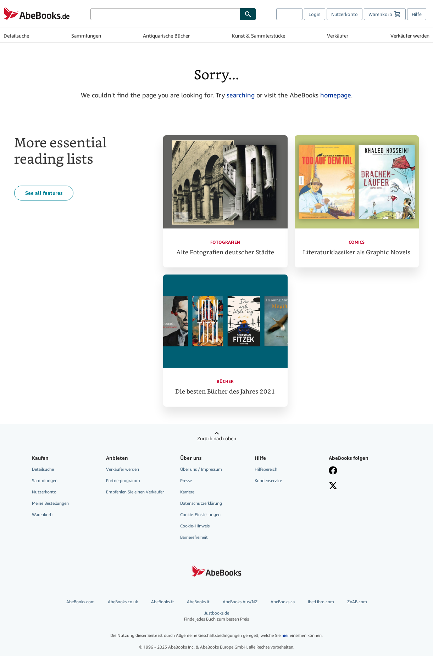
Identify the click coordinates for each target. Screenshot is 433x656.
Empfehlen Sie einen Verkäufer (135, 491)
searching (241, 95)
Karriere (187, 491)
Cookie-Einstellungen (200, 514)
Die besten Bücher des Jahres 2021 (225, 391)
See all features (43, 193)
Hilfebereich (266, 469)
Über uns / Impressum (201, 469)
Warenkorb (42, 514)
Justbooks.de (216, 616)
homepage (335, 95)
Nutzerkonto (344, 14)
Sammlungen (86, 36)
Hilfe (417, 14)
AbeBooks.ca (283, 601)
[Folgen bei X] (361, 486)
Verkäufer (337, 36)
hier (285, 635)
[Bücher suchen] (165, 14)
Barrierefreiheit (194, 537)
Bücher (225, 381)
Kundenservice (268, 480)
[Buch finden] (248, 14)
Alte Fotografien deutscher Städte (225, 252)
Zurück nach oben (216, 438)
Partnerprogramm (123, 480)
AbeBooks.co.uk (123, 601)
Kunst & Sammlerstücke (258, 36)
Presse (186, 480)
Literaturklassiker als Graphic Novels (356, 252)
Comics (357, 242)
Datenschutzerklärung (201, 503)
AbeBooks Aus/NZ (240, 601)
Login (315, 14)
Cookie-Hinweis (195, 525)
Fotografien (225, 242)
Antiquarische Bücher (166, 36)
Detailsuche (16, 36)
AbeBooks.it (198, 601)
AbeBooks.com (80, 601)
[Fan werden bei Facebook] (361, 471)
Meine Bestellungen (50, 503)
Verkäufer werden (409, 36)
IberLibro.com (321, 601)
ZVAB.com (357, 601)
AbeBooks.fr (162, 601)
